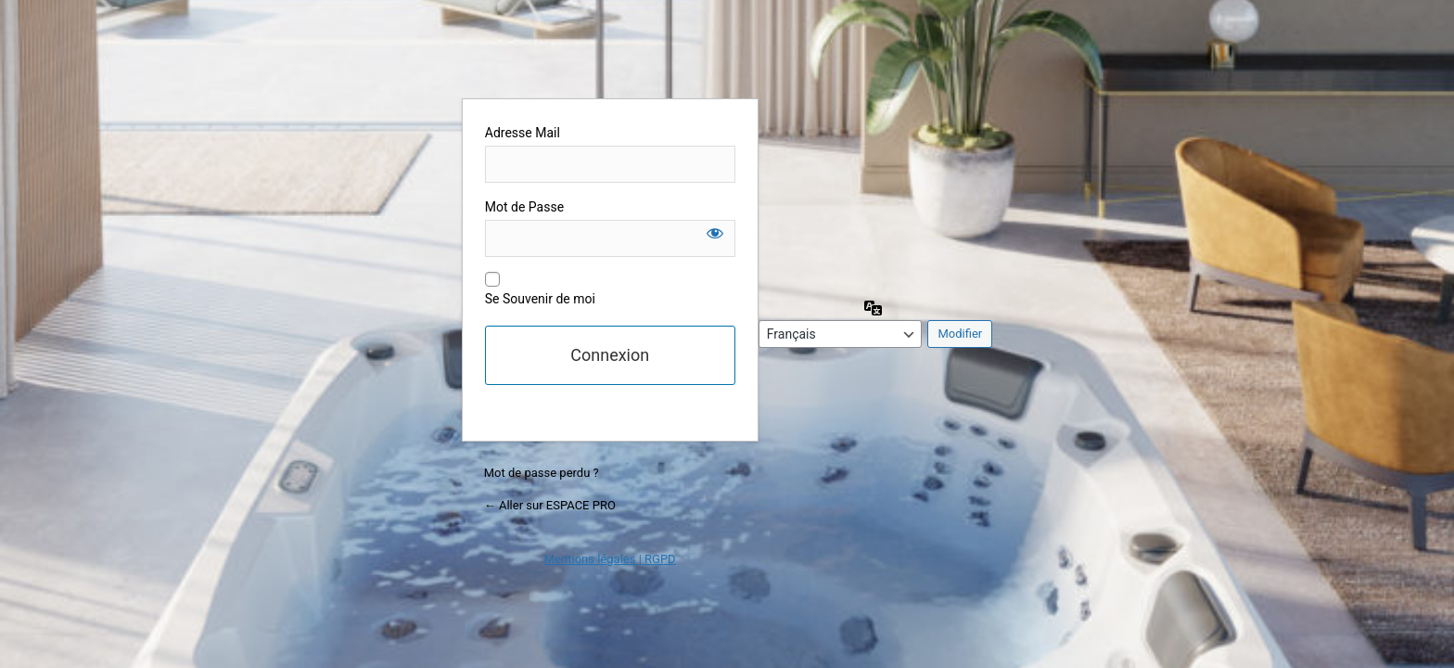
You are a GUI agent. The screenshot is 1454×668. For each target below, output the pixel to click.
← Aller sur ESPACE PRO (550, 505)
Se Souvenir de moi (540, 298)
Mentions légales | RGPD (610, 559)
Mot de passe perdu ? (541, 473)
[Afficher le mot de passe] (715, 232)
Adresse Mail (522, 132)
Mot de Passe (524, 206)
